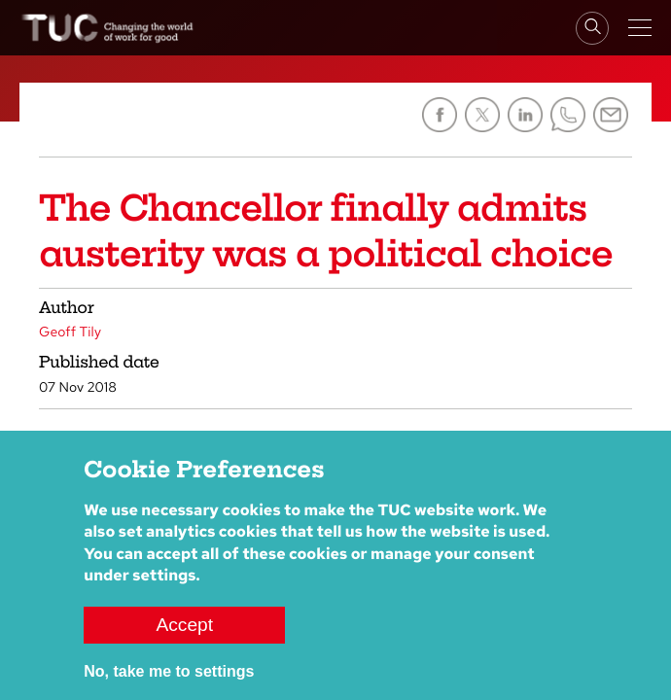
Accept (184, 624)
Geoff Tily (70, 332)
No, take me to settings (169, 671)
